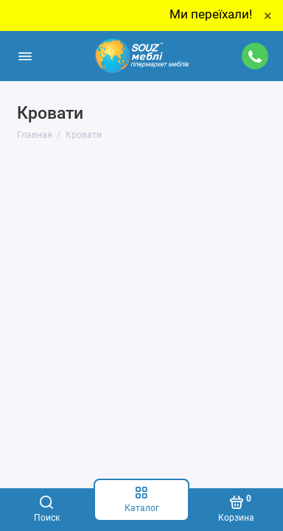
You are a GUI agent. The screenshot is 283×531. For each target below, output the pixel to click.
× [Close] (268, 15)
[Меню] (25, 56)
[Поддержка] (256, 56)
